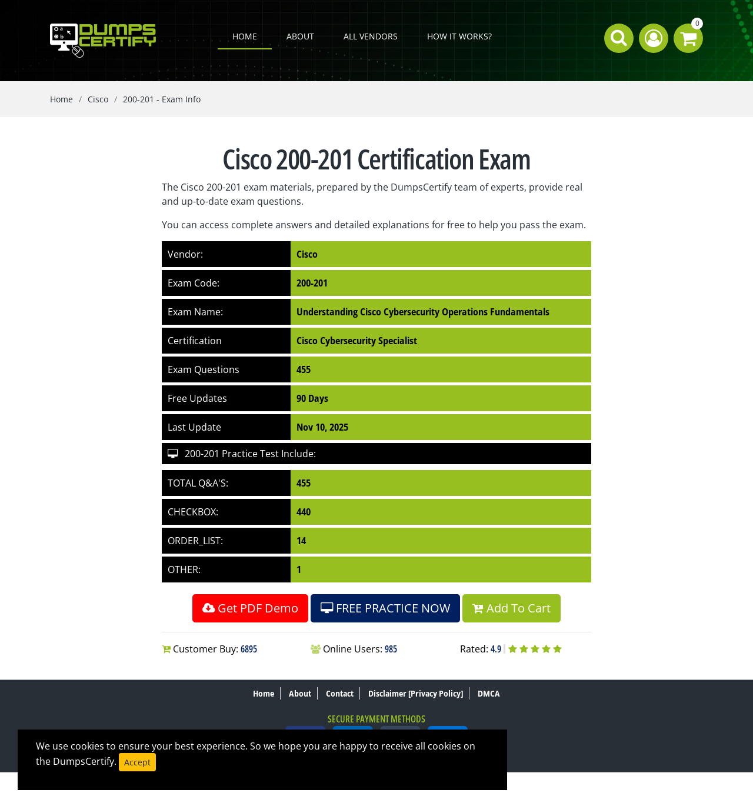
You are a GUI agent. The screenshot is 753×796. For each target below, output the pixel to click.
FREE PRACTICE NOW (385, 608)
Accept (137, 762)
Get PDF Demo (250, 608)
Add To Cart (511, 608)
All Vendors (371, 36)
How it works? (459, 36)
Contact (340, 693)
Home (244, 36)
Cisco (98, 99)
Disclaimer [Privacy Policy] (415, 693)
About (300, 36)
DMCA (489, 693)
